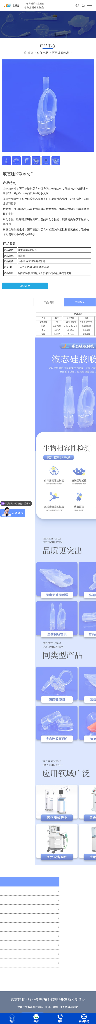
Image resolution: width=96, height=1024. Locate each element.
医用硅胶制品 (60, 53)
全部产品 (42, 53)
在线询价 (25, 285)
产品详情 (79, 302)
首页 (30, 53)
